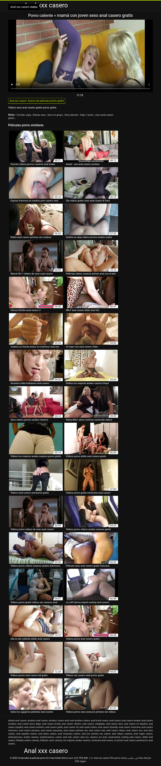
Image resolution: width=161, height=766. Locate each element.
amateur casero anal (59, 721)
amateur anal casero (38, 721)
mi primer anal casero (124, 741)
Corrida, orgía (24, 115)
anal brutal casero (99, 721)
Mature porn (67, 758)
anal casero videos (115, 731)
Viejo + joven (89, 115)
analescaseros (47, 737)
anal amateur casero (80, 721)
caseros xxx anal (98, 737)
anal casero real (97, 731)
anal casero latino (88, 727)
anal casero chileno (71, 724)
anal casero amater (131, 721)
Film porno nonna (118, 758)
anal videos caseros (122, 734)
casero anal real (63, 737)
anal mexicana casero (69, 734)
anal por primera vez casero (96, 734)
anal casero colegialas (93, 724)
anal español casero (26, 734)
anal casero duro (114, 724)
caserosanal (114, 737)
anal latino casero (47, 734)
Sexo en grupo (56, 115)
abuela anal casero (17, 721)
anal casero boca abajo (29, 724)
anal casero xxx (134, 731)
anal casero (115, 721)
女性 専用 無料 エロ (83, 758)
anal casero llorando (108, 727)
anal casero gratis (54, 727)
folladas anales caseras (27, 741)
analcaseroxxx (15, 737)
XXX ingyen (80, 762)
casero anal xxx (81, 737)
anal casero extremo (34, 727)
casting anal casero (131, 737)
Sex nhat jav (145, 758)
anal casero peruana (29, 731)
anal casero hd (71, 727)
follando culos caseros (51, 741)
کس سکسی (133, 758)
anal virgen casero (143, 734)
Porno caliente (41, 15)
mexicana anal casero (102, 741)
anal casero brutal (51, 724)
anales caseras (31, 737)
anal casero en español (135, 724)
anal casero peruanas (51, 731)
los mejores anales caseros (77, 741)
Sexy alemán (73, 115)
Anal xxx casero (101, 758)
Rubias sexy (40, 115)
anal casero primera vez (76, 731)
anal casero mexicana (129, 727)
